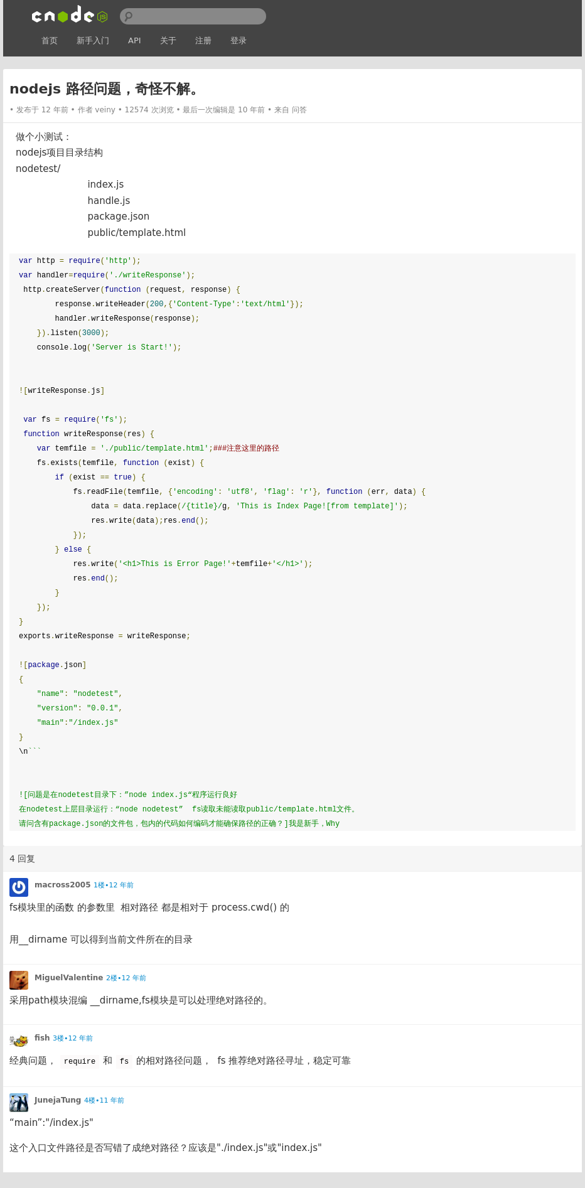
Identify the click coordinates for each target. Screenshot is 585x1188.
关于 (168, 40)
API (134, 40)
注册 (203, 40)
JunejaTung (58, 1100)
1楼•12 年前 (114, 885)
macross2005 (63, 884)
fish (42, 1038)
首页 (49, 40)
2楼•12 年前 (126, 978)
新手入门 (93, 40)
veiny (105, 109)
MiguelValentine (69, 977)
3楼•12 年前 (73, 1038)
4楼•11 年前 (104, 1100)
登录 (238, 40)
